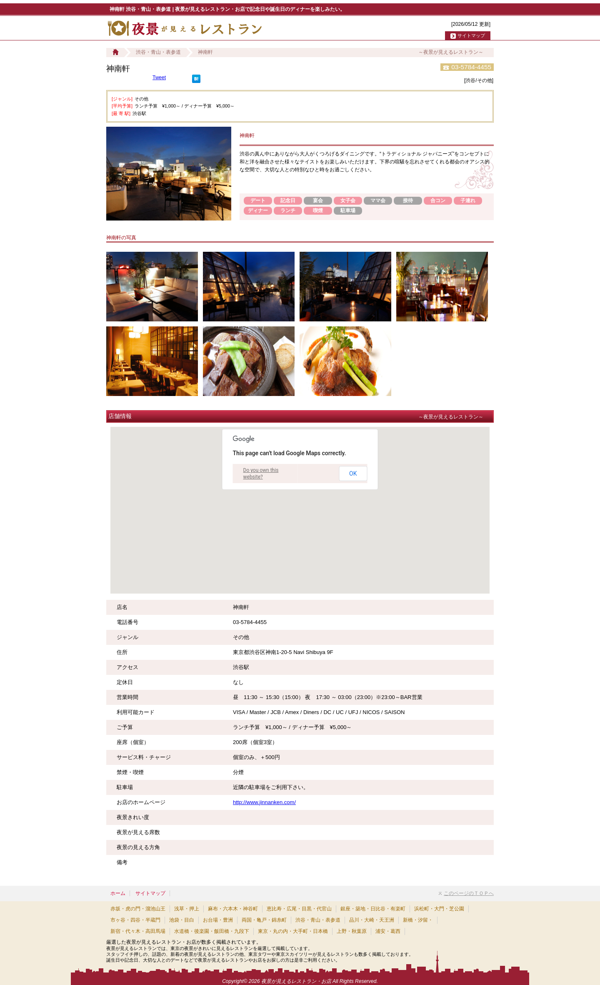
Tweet (159, 77)
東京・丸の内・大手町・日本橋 (293, 931)
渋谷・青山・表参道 (158, 52)
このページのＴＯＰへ (466, 893)
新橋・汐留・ (418, 920)
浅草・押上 (186, 909)
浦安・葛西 (387, 931)
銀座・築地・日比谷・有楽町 (372, 909)
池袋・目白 (181, 920)
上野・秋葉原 (352, 931)
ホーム (117, 893)
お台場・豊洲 (218, 920)
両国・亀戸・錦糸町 (264, 920)
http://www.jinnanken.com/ (264, 802)
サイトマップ (471, 35)
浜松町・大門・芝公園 (439, 909)
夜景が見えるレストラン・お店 (296, 981)
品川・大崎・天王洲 (371, 920)
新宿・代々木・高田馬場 (137, 931)
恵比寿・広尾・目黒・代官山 (299, 909)
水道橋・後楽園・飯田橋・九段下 (211, 931)
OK (353, 473)
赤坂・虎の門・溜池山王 (137, 909)
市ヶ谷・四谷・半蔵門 (135, 920)
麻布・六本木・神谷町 (233, 909)
